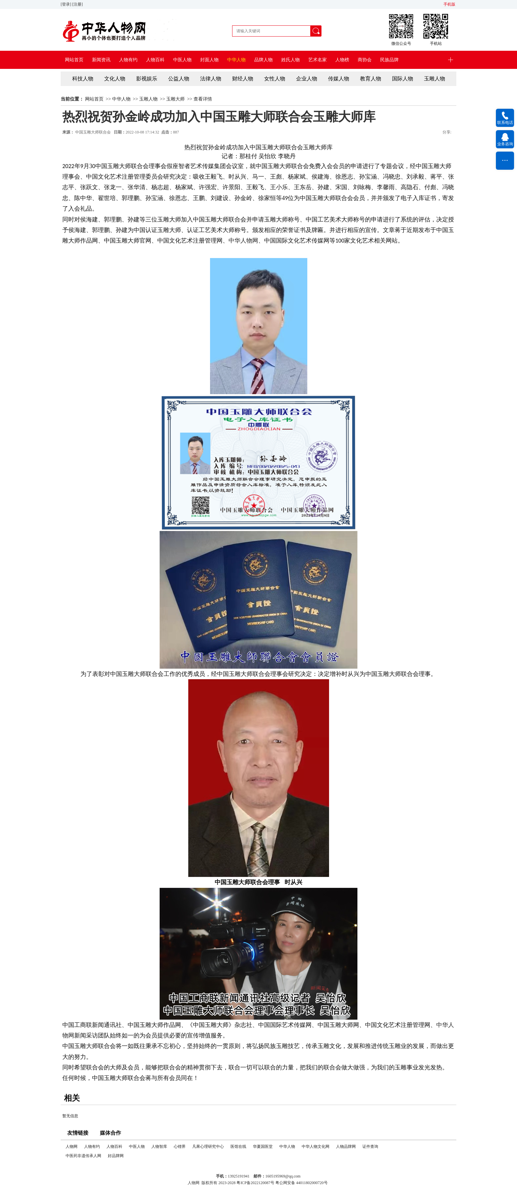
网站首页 (74, 59)
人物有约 (128, 59)
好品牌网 (116, 1155)
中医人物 (182, 59)
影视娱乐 (146, 78)
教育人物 (370, 78)
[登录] (66, 4)
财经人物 (242, 78)
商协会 (365, 59)
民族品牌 (389, 59)
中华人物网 (243, 240)
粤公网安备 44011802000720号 (301, 1182)
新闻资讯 (101, 59)
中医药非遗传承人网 (83, 1155)
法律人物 (210, 78)
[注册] (78, 4)
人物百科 (155, 59)
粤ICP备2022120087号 (255, 1182)
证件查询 (370, 1146)
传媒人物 (338, 78)
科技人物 (82, 78)
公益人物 (178, 78)
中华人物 (236, 59)
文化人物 (114, 78)
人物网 (71, 1146)
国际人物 (402, 78)
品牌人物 (263, 59)
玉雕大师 (175, 99)
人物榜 (342, 59)
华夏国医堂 (263, 1146)
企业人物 (306, 78)
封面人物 (209, 59)
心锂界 (180, 1146)
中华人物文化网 (315, 1146)
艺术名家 (317, 59)
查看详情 (203, 99)
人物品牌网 (346, 1146)
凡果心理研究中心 (208, 1146)
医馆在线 (238, 1146)
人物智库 (159, 1146)
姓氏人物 (290, 59)
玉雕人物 (434, 78)
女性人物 (274, 78)
